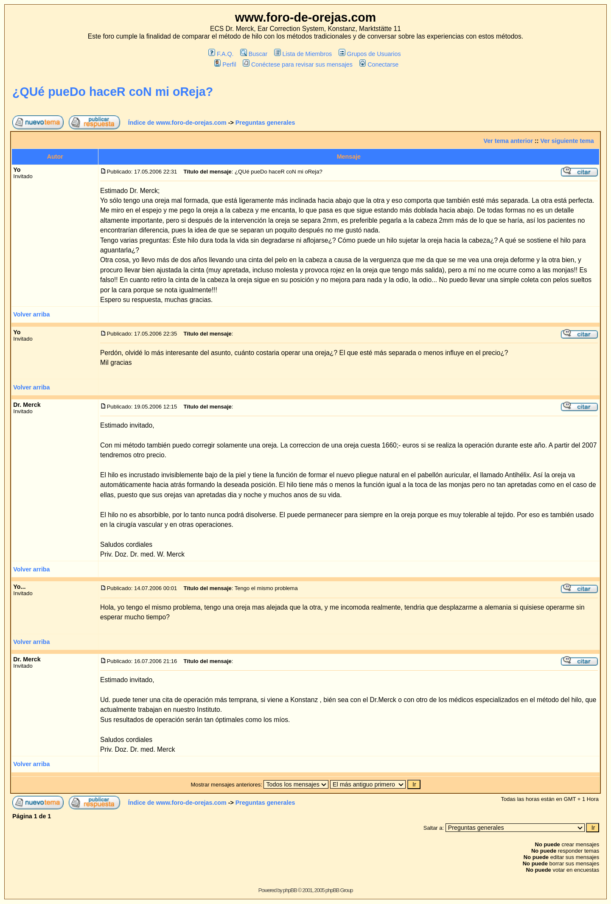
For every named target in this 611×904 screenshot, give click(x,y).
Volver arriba (31, 314)
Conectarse (379, 64)
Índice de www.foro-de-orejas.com (177, 122)
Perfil (225, 64)
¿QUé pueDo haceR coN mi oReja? (112, 91)
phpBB (290, 890)
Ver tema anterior (508, 140)
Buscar (253, 53)
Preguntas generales (265, 122)
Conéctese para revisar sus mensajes (297, 64)
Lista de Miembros (303, 53)
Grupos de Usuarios (370, 53)
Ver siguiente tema (567, 140)
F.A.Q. (220, 53)
